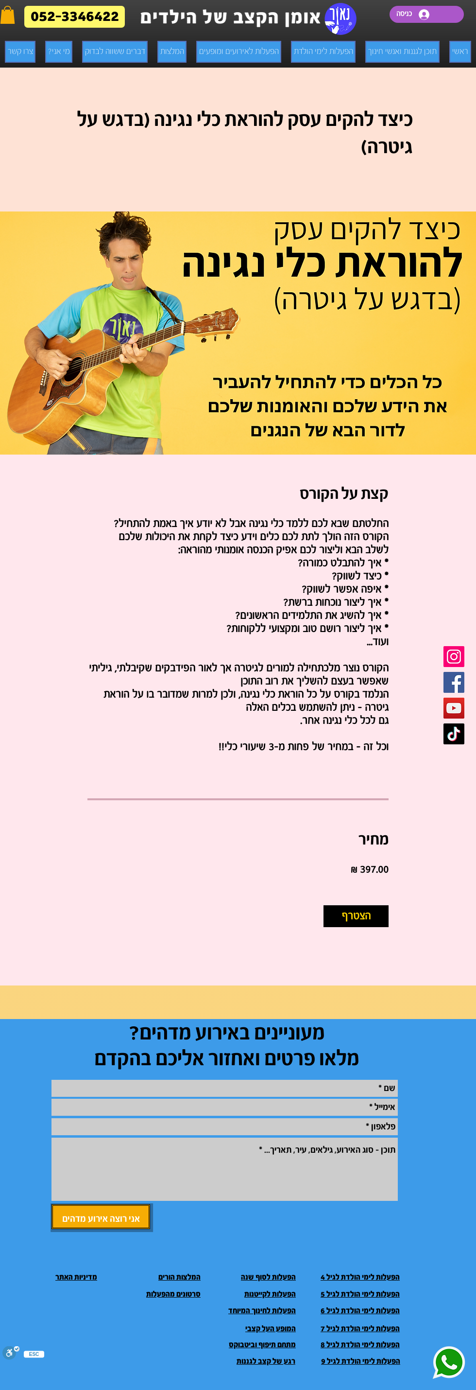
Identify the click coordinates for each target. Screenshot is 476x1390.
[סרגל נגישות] (10, 1354)
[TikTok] (453, 733)
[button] (7, 15)
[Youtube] (453, 708)
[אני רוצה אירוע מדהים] (100, 1216)
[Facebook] (453, 682)
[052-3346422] (74, 17)
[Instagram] (453, 656)
